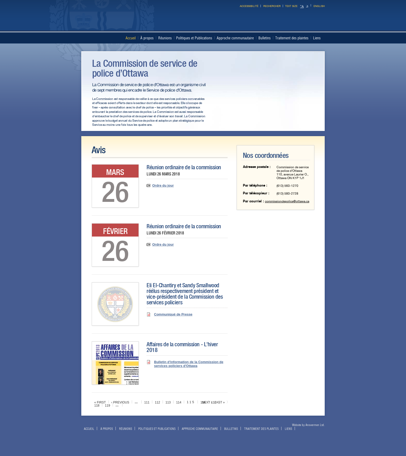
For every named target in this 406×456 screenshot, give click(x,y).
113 (168, 402)
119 (107, 405)
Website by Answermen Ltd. (308, 425)
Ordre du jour (163, 185)
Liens (317, 38)
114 (178, 402)
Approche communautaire (235, 38)
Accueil (131, 38)
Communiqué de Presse (173, 314)
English (319, 6)
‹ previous (120, 402)
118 (96, 405)
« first (100, 402)
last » (219, 402)
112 (157, 402)
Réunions (165, 38)
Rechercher (272, 6)
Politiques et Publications (194, 38)
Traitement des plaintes (291, 38)
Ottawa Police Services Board (201, 21)
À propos (147, 38)
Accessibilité (249, 6)
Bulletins (264, 38)
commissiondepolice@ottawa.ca (287, 201)
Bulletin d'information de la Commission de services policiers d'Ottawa (188, 364)
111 (146, 402)
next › (207, 402)
